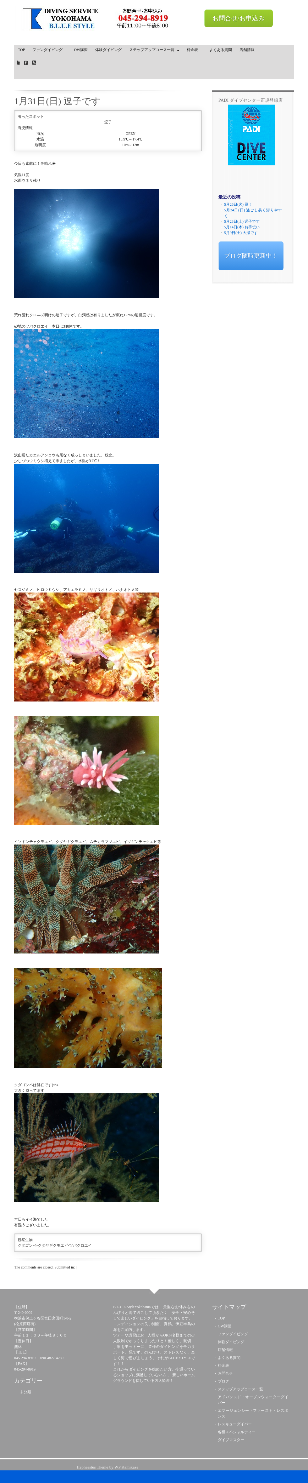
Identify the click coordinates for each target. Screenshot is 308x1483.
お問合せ (225, 1373)
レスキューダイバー (235, 1424)
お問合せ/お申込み (238, 18)
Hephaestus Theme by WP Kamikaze (107, 1467)
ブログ (223, 1381)
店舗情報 (247, 50)
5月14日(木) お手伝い (242, 227)
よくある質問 (220, 50)
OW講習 (81, 50)
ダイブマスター (231, 1440)
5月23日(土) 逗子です (242, 221)
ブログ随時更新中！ (251, 255)
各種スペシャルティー (237, 1432)
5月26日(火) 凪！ (238, 204)
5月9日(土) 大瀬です (241, 233)
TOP (21, 50)
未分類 (25, 1392)
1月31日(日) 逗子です (57, 101)
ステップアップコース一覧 (152, 51)
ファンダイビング (49, 50)
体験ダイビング (108, 50)
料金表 (194, 50)
